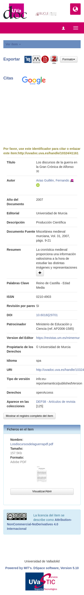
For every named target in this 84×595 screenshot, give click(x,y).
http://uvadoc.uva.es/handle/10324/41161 (48, 153)
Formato (68, 59)
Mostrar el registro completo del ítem (29, 416)
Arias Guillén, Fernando (52, 180)
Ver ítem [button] (13, 44)
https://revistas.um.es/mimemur (58, 338)
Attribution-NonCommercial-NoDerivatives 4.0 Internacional (39, 524)
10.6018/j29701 (47, 315)
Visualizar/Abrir (42, 491)
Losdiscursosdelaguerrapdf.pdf (31, 444)
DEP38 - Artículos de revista (55, 401)
